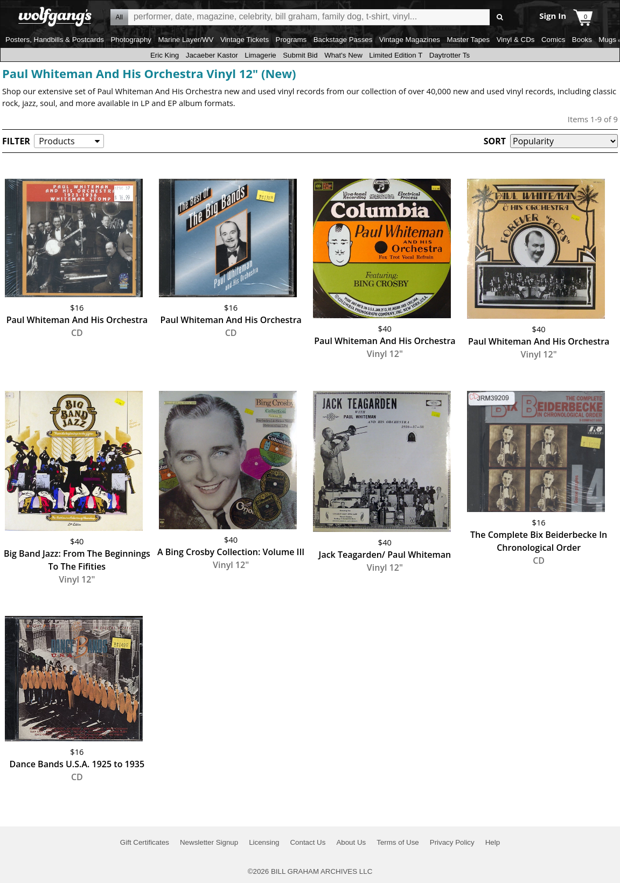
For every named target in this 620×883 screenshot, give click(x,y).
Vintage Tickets (244, 40)
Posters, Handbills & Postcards (54, 40)
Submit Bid (300, 55)
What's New (343, 55)
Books (582, 40)
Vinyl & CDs (516, 40)
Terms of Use (398, 842)
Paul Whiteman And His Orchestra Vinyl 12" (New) (149, 73)
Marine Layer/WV (185, 40)
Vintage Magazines (409, 40)
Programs (291, 40)
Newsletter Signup (209, 842)
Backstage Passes (343, 40)
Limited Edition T (395, 55)
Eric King (164, 55)
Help (492, 842)
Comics (553, 40)
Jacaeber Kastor (212, 55)
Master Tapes (468, 40)
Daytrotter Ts (449, 55)
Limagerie (260, 55)
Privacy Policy (452, 842)
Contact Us (307, 842)
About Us (351, 842)
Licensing (264, 842)
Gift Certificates (144, 842)
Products (56, 141)
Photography (130, 40)
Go (500, 17)
